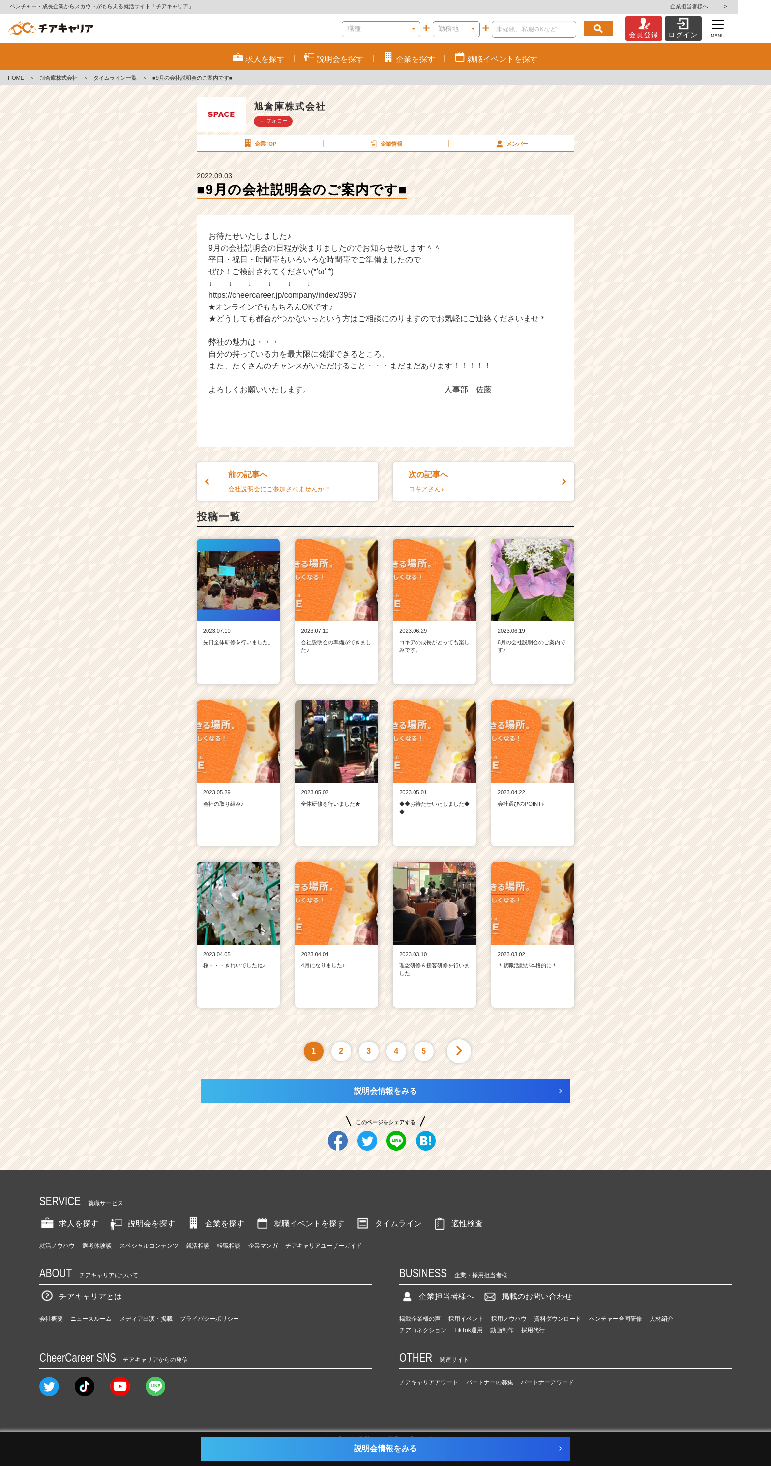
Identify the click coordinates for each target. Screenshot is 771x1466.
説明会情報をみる (385, 1091)
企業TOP (259, 143)
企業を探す (214, 1223)
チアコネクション (422, 1330)
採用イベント (466, 1318)
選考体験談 (97, 1245)
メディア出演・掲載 (146, 1318)
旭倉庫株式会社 (59, 78)
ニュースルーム (91, 1318)
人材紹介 (661, 1318)
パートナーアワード (547, 1382)
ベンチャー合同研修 (615, 1318)
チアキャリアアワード (428, 1382)
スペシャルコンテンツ (148, 1245)
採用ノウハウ (509, 1318)
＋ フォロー (273, 121)
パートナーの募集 (489, 1382)
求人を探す (68, 1223)
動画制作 (502, 1330)
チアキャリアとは (80, 1296)
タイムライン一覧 (115, 78)
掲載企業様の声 (420, 1318)
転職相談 (228, 1245)
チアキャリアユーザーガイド (323, 1245)
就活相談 (197, 1245)
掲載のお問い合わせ (527, 1296)
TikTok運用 (468, 1330)
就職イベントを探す (299, 1223)
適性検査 (457, 1223)
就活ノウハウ (57, 1245)
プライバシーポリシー (209, 1318)
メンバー (511, 143)
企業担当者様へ (731, 6)
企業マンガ (263, 1245)
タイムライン (388, 1223)
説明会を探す (141, 1223)
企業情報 (385, 143)
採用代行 (533, 1330)
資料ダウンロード (557, 1318)
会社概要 (51, 1318)
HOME (16, 78)
